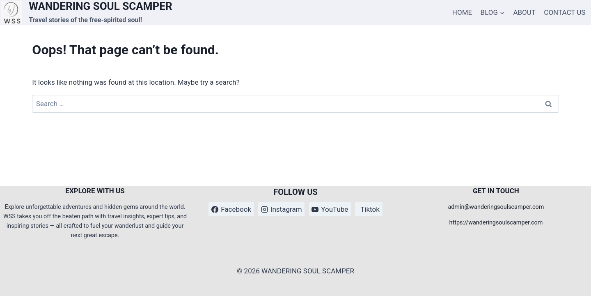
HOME (462, 12)
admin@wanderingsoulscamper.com (496, 207)
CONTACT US (564, 12)
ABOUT (524, 12)
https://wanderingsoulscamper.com (496, 222)
